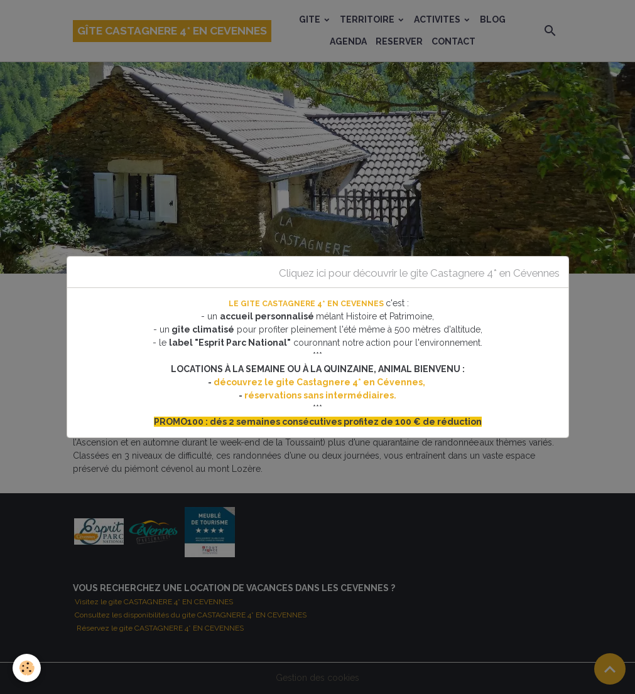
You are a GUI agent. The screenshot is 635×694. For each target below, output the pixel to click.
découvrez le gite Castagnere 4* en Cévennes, (320, 382)
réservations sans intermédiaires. (320, 395)
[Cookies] (27, 668)
